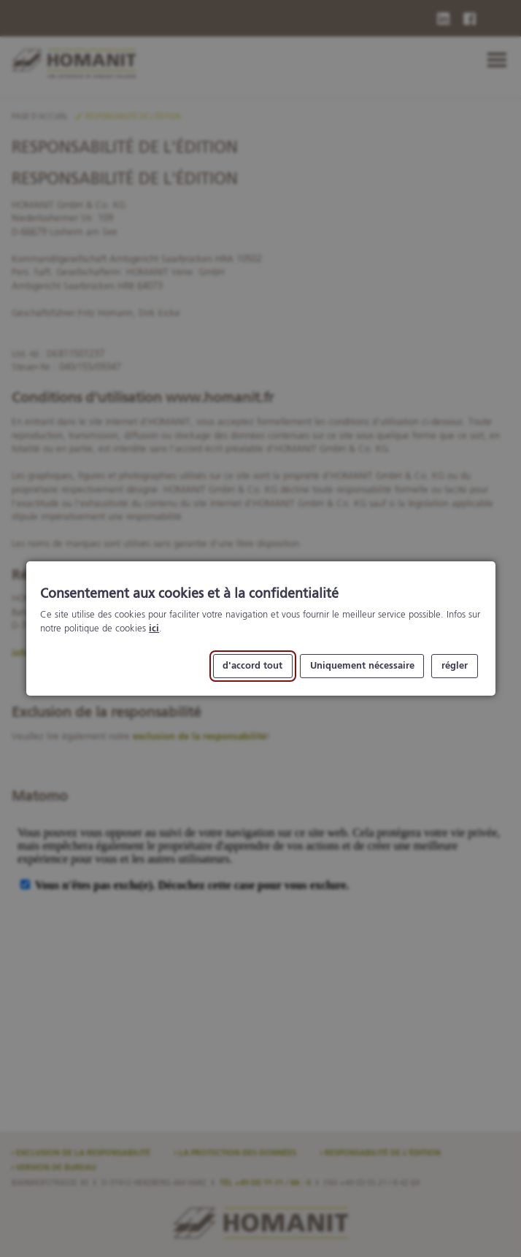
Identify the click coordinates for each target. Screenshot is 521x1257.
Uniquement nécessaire (361, 666)
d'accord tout (252, 666)
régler (454, 666)
